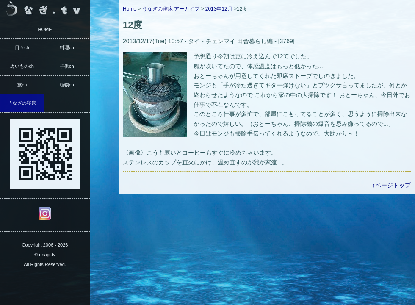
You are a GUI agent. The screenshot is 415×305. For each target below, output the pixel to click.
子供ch (67, 66)
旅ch (22, 84)
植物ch (67, 84)
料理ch (67, 47)
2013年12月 (218, 9)
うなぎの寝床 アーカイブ (170, 9)
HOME (45, 29)
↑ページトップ (391, 185)
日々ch (22, 47)
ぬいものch (22, 66)
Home (129, 9)
